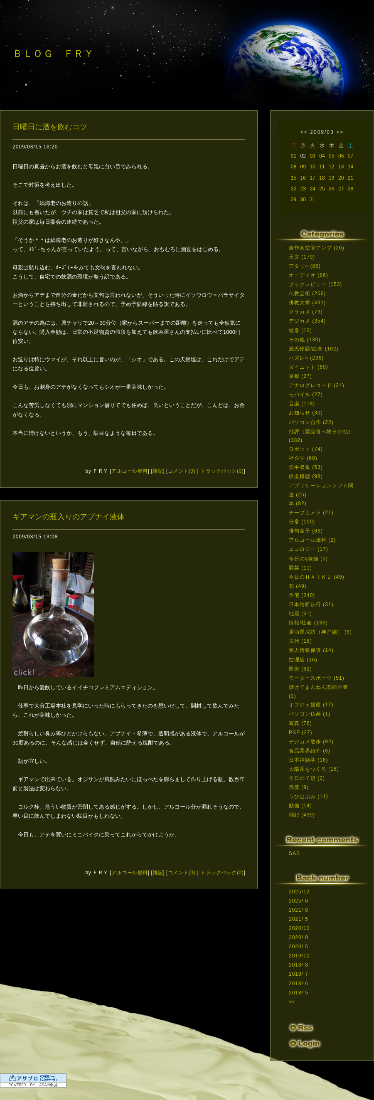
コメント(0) (181, 471)
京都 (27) (300, 376)
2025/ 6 (298, 901)
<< (304, 132)
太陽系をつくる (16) (314, 769)
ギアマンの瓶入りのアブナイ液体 (68, 517)
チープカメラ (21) (311, 512)
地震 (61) (300, 614)
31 (312, 199)
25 (322, 189)
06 (341, 156)
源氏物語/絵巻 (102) (314, 349)
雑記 (158, 471)
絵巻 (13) (300, 330)
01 (293, 156)
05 (331, 156)
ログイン (304, 1045)
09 (303, 167)
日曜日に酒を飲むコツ (49, 127)
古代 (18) (300, 641)
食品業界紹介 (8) (309, 751)
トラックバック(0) (222, 471)
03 (312, 156)
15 (293, 178)
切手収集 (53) (306, 467)
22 (293, 189)
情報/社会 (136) (308, 623)
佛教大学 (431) (307, 303)
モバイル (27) (306, 394)
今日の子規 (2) (307, 778)
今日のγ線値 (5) (308, 559)
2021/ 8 (298, 910)
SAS (294, 853)
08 (293, 167)
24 (312, 189)
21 (350, 178)
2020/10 (299, 928)
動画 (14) (300, 806)
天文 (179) (302, 257)
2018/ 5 (298, 993)
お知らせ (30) (306, 413)
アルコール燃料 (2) (312, 540)
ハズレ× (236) (306, 358)
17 (312, 178)
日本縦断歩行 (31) (311, 604)
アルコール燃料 (129, 471)
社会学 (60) (303, 458)
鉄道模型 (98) (306, 476)
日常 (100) (302, 522)
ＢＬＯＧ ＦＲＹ (53, 53)
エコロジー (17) (308, 549)
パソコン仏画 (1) (309, 714)
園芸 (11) (300, 568)
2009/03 (322, 132)
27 (341, 189)
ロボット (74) (306, 449)
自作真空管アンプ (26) (316, 248)
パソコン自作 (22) (311, 422)
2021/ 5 (298, 919)
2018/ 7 (298, 974)
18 (322, 178)
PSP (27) (300, 732)
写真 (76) (300, 723)
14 (350, 167)
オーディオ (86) (308, 275)
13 (341, 167)
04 (322, 156)
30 (303, 199)
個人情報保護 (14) (311, 650)
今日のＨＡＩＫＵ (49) (316, 577)
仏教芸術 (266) (307, 293)
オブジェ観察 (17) (311, 705)
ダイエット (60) (308, 367)
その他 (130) (304, 340)
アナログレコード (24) (316, 385)
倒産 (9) (299, 787)
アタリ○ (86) (305, 266)
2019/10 (299, 956)
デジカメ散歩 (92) (311, 742)
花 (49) (298, 586)
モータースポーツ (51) (316, 678)
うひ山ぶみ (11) (308, 796)
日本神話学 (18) (308, 760)
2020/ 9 (298, 937)
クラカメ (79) (306, 312)
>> (340, 132)
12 (331, 167)
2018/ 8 (298, 965)
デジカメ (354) (307, 321)
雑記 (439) (302, 815)
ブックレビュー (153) (315, 284)
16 (303, 178)
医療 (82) (300, 669)
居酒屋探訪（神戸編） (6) (320, 632)
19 (331, 178)
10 (312, 167)
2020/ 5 (298, 947)
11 (322, 167)
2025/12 (299, 892)
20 (341, 178)
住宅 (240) (302, 595)
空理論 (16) (303, 660)
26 (331, 189)
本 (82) (298, 503)
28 (350, 189)
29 (293, 199)
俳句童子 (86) (306, 531)
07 (350, 156)
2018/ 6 (298, 984)
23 (303, 189)
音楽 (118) (302, 404)
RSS (301, 1028)
